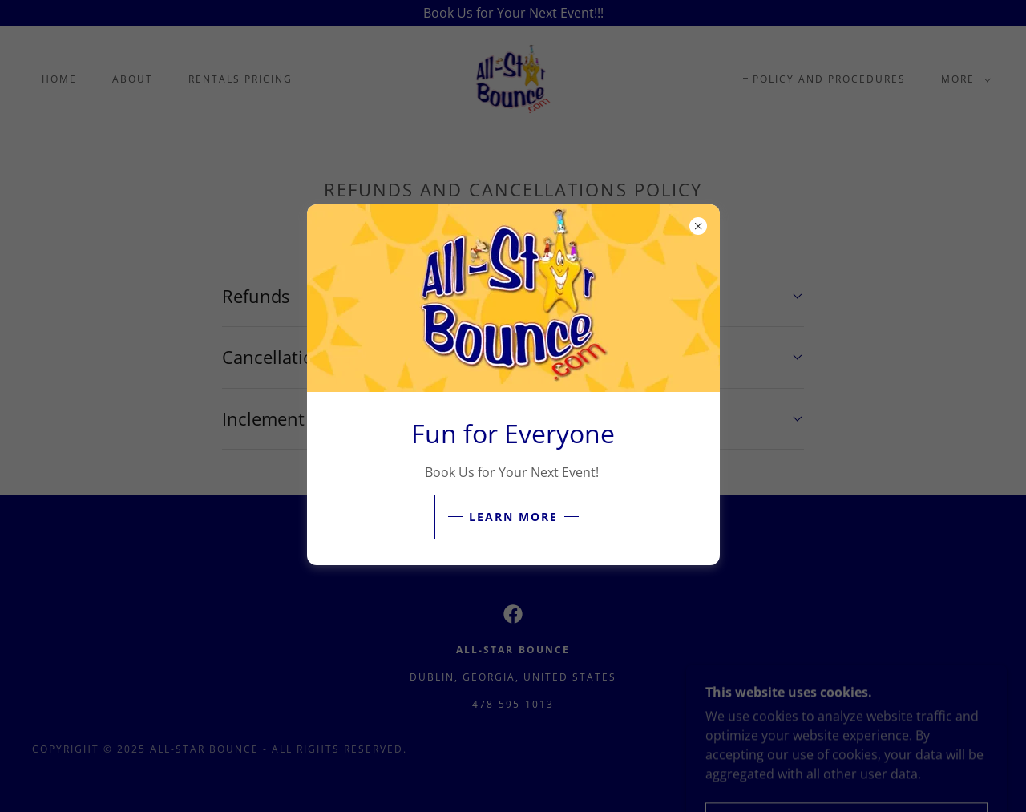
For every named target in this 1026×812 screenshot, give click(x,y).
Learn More (513, 516)
